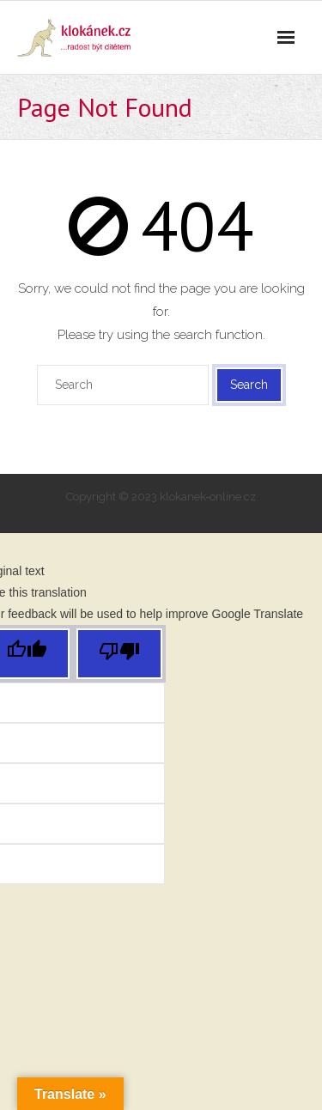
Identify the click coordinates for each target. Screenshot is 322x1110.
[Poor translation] (119, 653)
